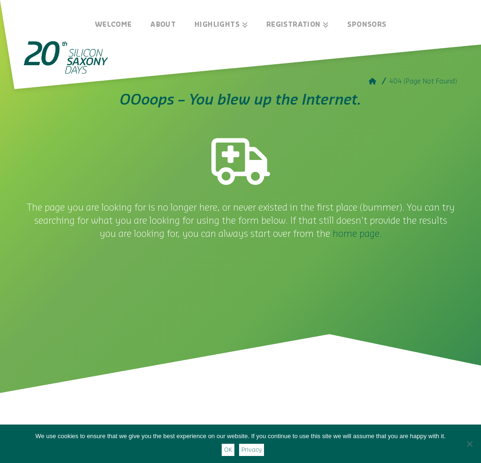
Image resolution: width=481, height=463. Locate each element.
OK (228, 450)
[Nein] (469, 443)
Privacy (251, 450)
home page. (357, 234)
